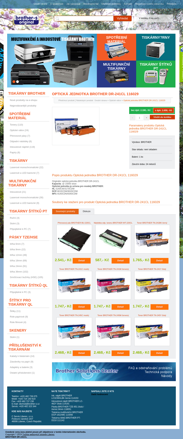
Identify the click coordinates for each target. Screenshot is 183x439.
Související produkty (65, 211)
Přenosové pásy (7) (20, 135)
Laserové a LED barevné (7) (24, 173)
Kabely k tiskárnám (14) (22, 356)
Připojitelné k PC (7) (20, 229)
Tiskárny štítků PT (156, 66)
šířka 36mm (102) (19, 271)
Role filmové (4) (18, 322)
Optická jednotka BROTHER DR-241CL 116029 (144, 100)
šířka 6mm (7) (17, 244)
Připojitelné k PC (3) (20, 292)
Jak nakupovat (73, 4)
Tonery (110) (16, 124)
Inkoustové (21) (18, 192)
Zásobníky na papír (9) (21, 361)
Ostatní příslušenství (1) (22, 372)
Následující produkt (84, 100)
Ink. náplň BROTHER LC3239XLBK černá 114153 (64, 396)
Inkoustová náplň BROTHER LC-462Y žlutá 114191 (67, 402)
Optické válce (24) (19, 130)
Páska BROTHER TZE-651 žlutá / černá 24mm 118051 (67, 407)
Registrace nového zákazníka (149, 4)
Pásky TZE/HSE (23, 237)
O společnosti (56, 4)
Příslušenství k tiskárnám (24, 347)
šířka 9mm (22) (17, 249)
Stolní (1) (14, 337)
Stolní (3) (14, 223)
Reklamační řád (90, 4)
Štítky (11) (15, 311)
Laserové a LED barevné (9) (24, 203)
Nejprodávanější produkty (23, 105)
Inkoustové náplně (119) (22, 147)
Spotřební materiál (116, 39)
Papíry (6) (15, 152)
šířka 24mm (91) (18, 266)
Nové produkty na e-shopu (23, 100)
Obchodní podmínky (111, 4)
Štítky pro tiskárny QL (20, 302)
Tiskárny (18, 161)
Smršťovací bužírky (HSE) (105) (26, 277)
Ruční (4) (14, 218)
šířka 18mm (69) (18, 260)
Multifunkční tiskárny (116, 66)
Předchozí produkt (66, 100)
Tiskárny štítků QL (28, 285)
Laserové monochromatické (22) (26, 167)
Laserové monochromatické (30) (26, 197)
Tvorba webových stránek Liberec (38, 434)
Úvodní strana (40, 4)
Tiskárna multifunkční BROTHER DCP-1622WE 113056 (67, 413)
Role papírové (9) (19, 316)
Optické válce (115, 100)
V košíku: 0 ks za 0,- (149, 18)
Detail (81, 260)
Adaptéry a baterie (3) (21, 367)
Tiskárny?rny (156, 37)
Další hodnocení (99, 394)
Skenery (18, 330)
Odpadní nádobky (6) (21, 141)
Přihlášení (171, 4)
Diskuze (86, 211)
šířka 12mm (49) (18, 255)
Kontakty (128, 4)
